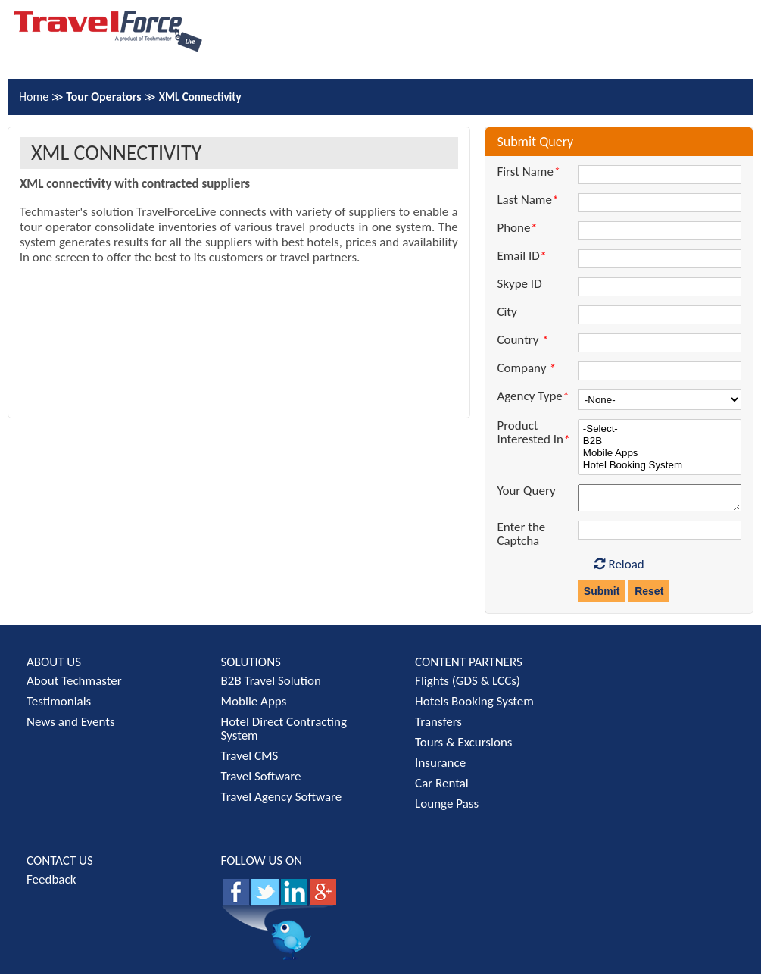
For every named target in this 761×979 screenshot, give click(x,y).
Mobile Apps (660, 453)
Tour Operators (105, 96)
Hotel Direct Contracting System (284, 733)
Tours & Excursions (463, 747)
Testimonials (59, 706)
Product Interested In (533, 432)
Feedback (51, 884)
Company (526, 368)
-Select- (660, 429)
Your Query (526, 491)
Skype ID (519, 284)
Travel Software (261, 781)
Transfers (438, 726)
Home (35, 96)
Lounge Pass (447, 808)
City (506, 312)
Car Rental (442, 788)
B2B (660, 441)
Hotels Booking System (474, 706)
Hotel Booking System (660, 465)
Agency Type (533, 396)
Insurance (440, 767)
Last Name (527, 200)
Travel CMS (250, 760)
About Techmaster (74, 685)
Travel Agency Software (281, 801)
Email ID (521, 256)
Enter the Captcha (521, 538)
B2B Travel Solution (271, 685)
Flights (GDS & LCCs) (467, 685)
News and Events (71, 726)
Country (522, 340)
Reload (619, 568)
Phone (517, 228)
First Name (528, 172)
